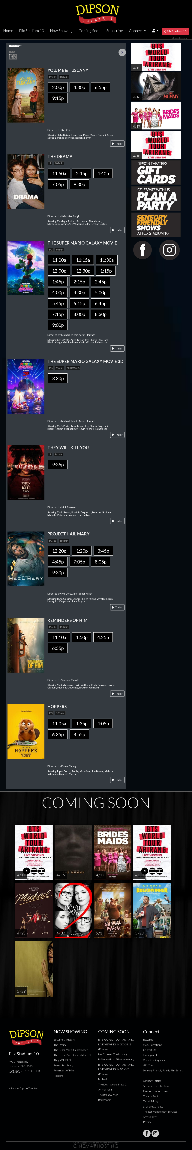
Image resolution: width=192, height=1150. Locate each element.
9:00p (58, 325)
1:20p (82, 551)
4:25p (103, 637)
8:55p (79, 734)
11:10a (59, 637)
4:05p (103, 723)
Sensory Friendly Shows (156, 1086)
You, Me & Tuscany (64, 1039)
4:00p (58, 292)
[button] (155, 30)
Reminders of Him (64, 1070)
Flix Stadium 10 (31, 30)
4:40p (103, 173)
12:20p (59, 551)
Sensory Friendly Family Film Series (163, 1070)
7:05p (58, 184)
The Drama (60, 1044)
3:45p (103, 551)
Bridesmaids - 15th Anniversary (116, 1059)
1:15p (106, 271)
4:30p (79, 87)
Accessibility (150, 1116)
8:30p (100, 314)
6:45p (100, 303)
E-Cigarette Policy (153, 1106)
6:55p (100, 87)
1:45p (58, 281)
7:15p (58, 314)
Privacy (147, 1121)
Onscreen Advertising (155, 1091)
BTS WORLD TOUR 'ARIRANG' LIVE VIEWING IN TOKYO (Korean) (116, 1069)
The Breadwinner (108, 1094)
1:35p (81, 723)
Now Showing (61, 30)
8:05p (100, 561)
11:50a (59, 173)
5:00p (100, 292)
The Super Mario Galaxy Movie (71, 1049)
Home (8, 30)
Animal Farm (105, 1089)
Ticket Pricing (150, 1101)
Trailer (117, 143)
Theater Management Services (160, 1111)
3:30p (58, 378)
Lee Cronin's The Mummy (113, 1054)
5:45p (58, 303)
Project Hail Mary (63, 1065)
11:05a (59, 723)
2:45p (100, 281)
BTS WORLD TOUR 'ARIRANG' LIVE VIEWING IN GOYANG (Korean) (116, 1044)
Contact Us (149, 1049)
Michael (102, 1079)
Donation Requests (154, 1060)
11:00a (59, 260)
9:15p (58, 98)
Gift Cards (149, 1065)
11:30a (107, 260)
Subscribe (114, 30)
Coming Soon (89, 30)
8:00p (79, 314)
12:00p (59, 271)
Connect (136, 30)
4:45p (58, 561)
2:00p (58, 87)
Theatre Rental (151, 1096)
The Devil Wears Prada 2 (112, 1084)
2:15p (81, 173)
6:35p (58, 734)
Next (122, 52)
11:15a (83, 260)
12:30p (83, 271)
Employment (150, 1055)
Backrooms (104, 1099)
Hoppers (58, 1075)
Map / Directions (152, 1044)
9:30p (79, 184)
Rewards (148, 1039)
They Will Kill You (64, 1060)
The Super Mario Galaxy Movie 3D (73, 1055)
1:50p (81, 637)
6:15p (79, 303)
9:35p (58, 464)
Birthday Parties (152, 1080)
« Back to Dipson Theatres (24, 1088)
